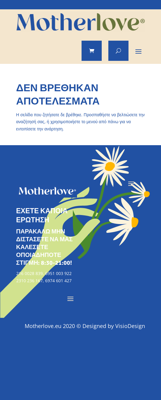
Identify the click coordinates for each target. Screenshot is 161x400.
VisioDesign (130, 326)
